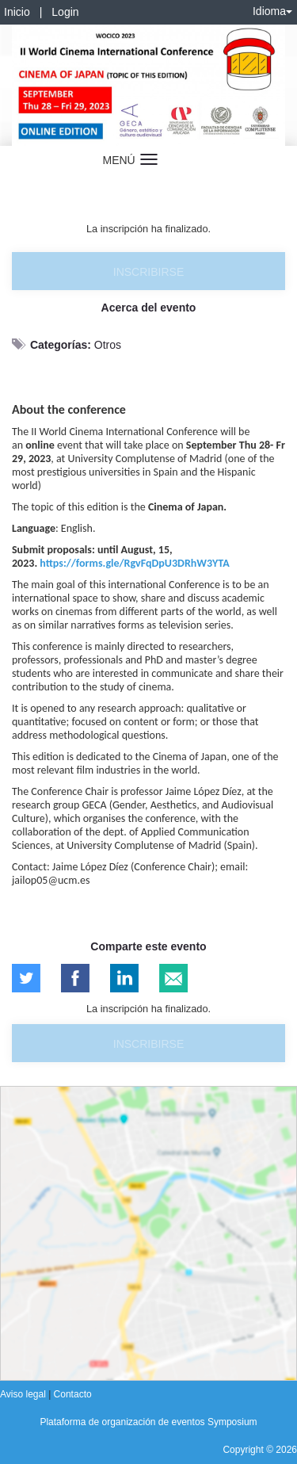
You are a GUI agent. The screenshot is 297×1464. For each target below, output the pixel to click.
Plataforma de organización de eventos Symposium (148, 1422)
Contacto (73, 1394)
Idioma (272, 11)
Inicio (17, 12)
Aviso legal (24, 1394)
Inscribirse (148, 272)
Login (64, 12)
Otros (107, 344)
